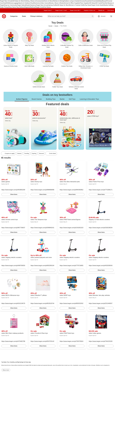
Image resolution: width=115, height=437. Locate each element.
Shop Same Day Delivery (16, 7)
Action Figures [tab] (21, 99)
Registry (27, 7)
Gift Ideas (92, 3)
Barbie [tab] (62, 99)
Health (5, 3)
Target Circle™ (48, 10)
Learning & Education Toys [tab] (89, 99)
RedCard (32, 7)
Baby (100, 1)
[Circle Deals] (51, 153)
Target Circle (39, 7)
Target (50, 26)
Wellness (10, 3)
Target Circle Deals (97, 5)
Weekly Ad (106, 5)
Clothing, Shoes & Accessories (34, 1)
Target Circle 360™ (75, 10)
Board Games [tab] (37, 99)
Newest (19, 153)
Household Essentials (92, 1)
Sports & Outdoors (25, 3)
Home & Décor (48, 1)
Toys (31, 3)
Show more (6, 370)
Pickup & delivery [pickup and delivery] (37, 16)
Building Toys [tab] (51, 99)
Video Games (45, 3)
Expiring (34, 153)
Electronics (36, 3)
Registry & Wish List (89, 10)
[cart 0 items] (111, 16)
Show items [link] (13, 194)
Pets (103, 3)
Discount (41, 153)
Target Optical (21, 5)
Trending (26, 153)
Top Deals (88, 5)
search (92, 16)
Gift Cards (98, 3)
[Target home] (4, 16)
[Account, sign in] (102, 16)
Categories (14, 16)
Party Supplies (84, 3)
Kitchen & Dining (58, 1)
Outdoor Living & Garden (72, 1)
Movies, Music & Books (56, 3)
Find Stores (47, 7)
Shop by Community (10, 5)
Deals (27, 5)
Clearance (32, 5)
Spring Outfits (52, 5)
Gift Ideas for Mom (18, 1)
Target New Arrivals (6, 1)
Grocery (82, 1)
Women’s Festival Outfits (77, 5)
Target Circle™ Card (61, 10)
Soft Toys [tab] (72, 99)
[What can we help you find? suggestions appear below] (70, 16)
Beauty (104, 1)
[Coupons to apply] (8, 153)
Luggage (16, 3)
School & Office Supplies (72, 3)
